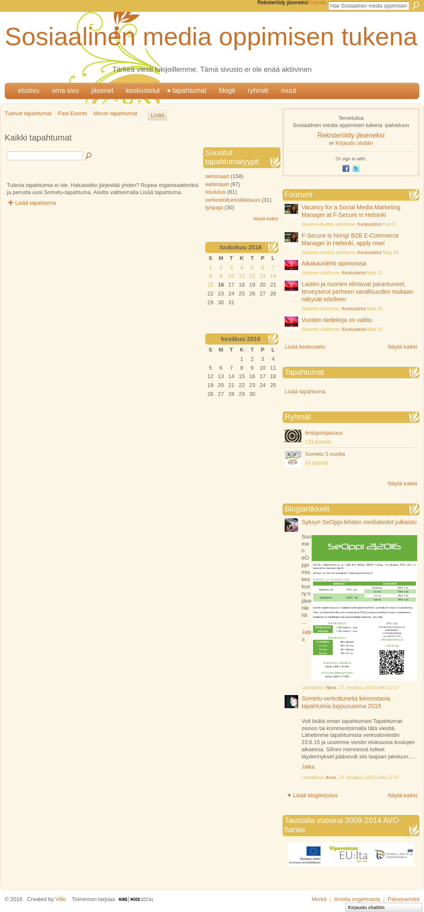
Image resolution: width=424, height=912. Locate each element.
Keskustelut (143, 90)
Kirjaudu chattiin (366, 907)
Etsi (416, 5)
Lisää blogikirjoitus (315, 795)
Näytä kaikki (402, 347)
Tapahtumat (189, 90)
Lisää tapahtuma (35, 203)
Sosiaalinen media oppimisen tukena (211, 36)
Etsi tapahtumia (89, 156)
